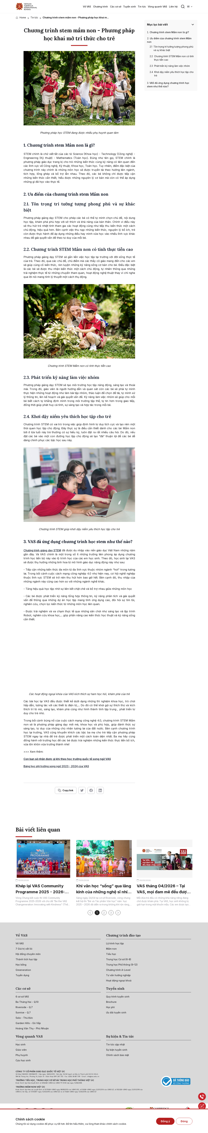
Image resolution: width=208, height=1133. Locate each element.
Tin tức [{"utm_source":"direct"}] (34, 17)
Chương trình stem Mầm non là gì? (169, 32)
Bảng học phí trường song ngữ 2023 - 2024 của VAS (56, 766)
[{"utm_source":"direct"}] (26, 6)
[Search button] (182, 6)
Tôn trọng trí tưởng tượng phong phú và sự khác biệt (173, 48)
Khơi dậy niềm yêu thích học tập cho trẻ (174, 74)
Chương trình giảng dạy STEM (42, 550)
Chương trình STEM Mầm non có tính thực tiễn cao (174, 58)
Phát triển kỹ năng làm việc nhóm (172, 65)
